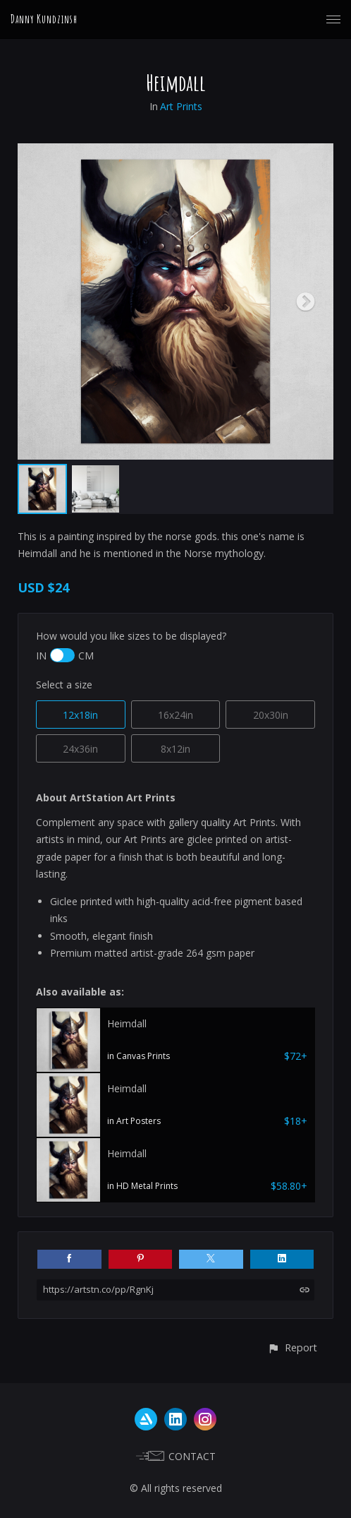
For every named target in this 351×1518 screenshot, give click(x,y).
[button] (292, 1347)
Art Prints (181, 106)
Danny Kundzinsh (44, 19)
